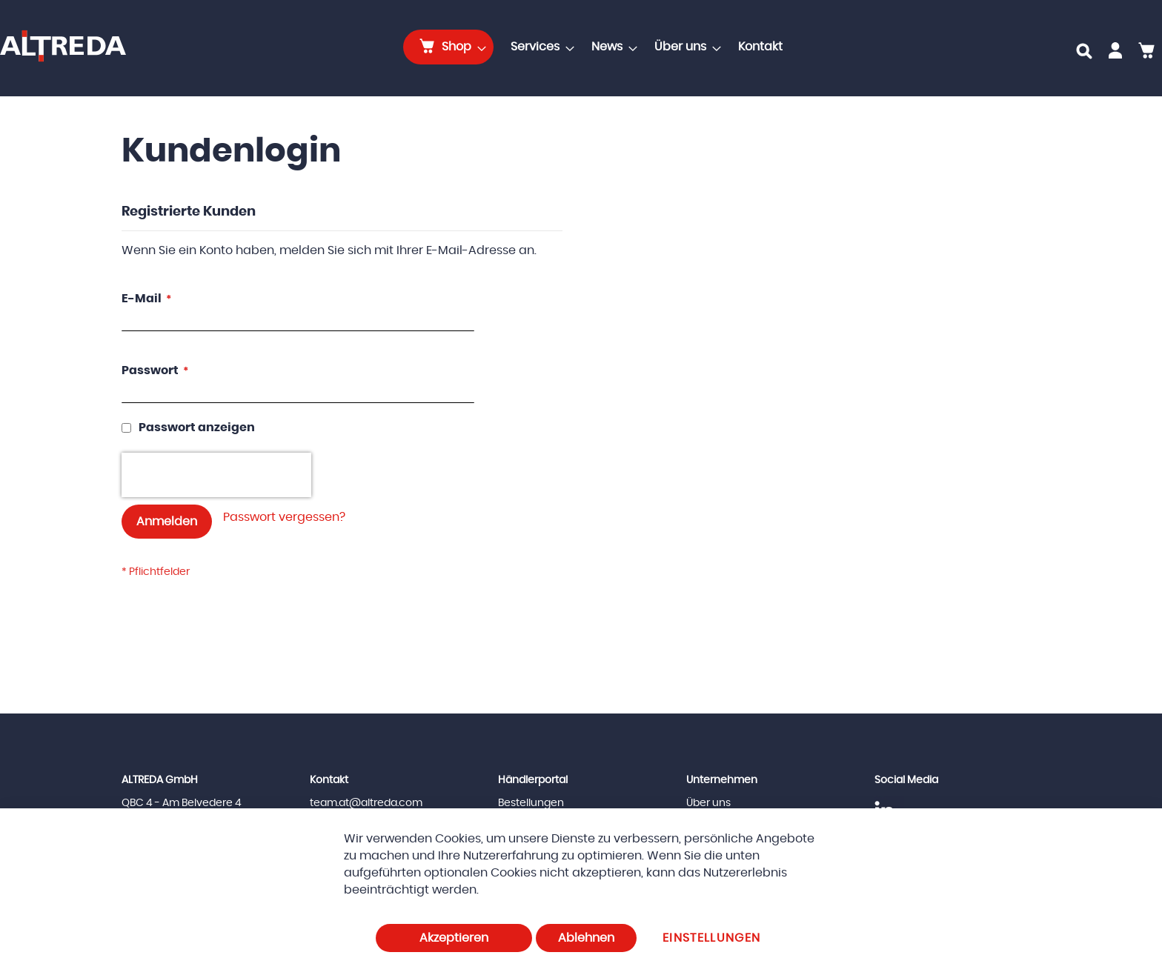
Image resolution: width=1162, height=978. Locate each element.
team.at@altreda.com (366, 803)
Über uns (708, 803)
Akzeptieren (453, 938)
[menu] (597, 47)
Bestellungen (531, 803)
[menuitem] (448, 47)
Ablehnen (586, 938)
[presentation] (216, 475)
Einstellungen (712, 938)
